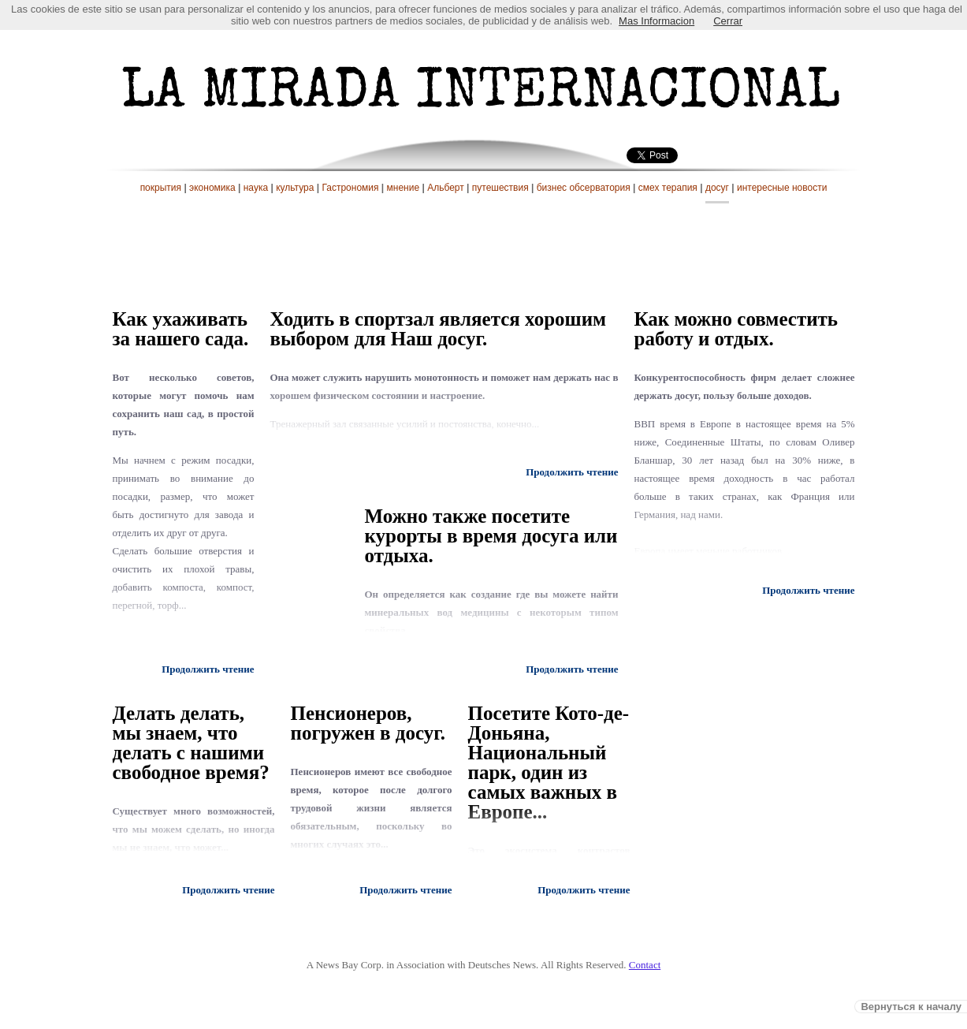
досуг (717, 187)
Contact (644, 965)
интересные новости (782, 187)
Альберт (445, 187)
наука (256, 187)
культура (295, 187)
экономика (212, 187)
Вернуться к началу (911, 1006)
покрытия (160, 187)
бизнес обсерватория (583, 187)
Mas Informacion (656, 21)
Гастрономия (350, 187)
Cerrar (727, 21)
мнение (403, 187)
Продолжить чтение (208, 669)
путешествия (500, 187)
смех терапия (667, 187)
